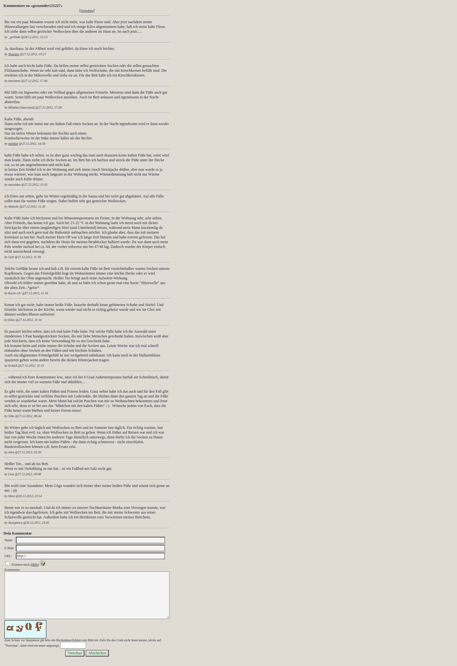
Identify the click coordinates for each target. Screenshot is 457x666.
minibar (13, 143)
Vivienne (13, 54)
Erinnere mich (21, 564)
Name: (8, 540)
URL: (8, 556)
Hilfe (34, 564)
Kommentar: (12, 569)
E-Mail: (9, 548)
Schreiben (87, 10)
